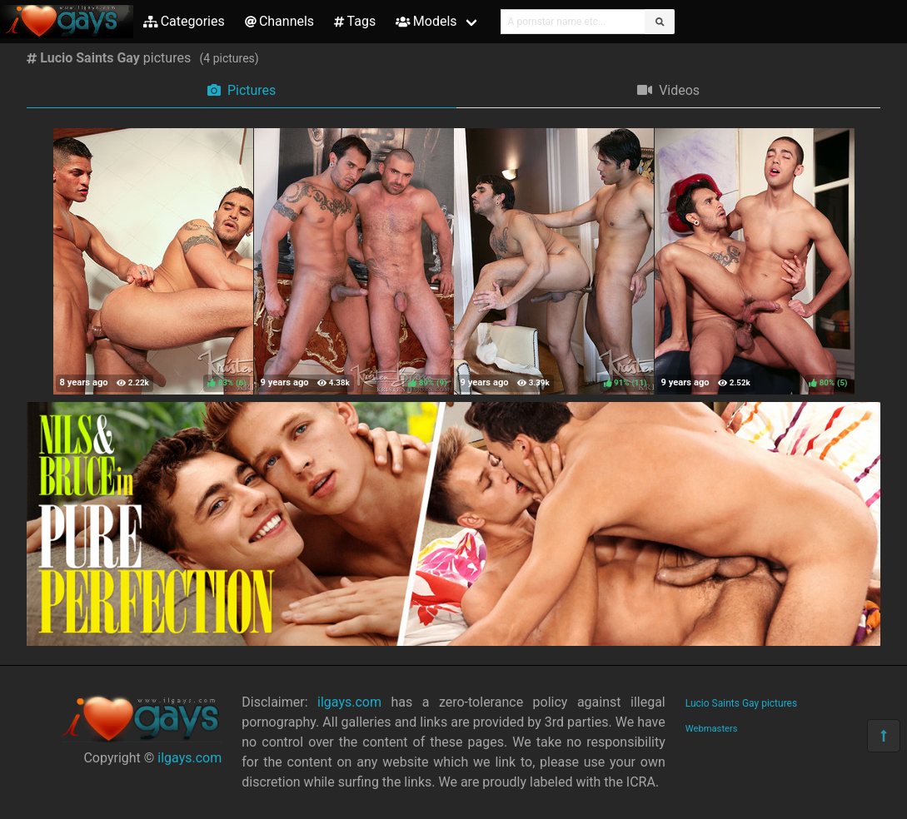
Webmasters (711, 728)
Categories (184, 21)
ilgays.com (189, 758)
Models (426, 21)
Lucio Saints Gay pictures (741, 703)
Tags (355, 21)
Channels (279, 21)
